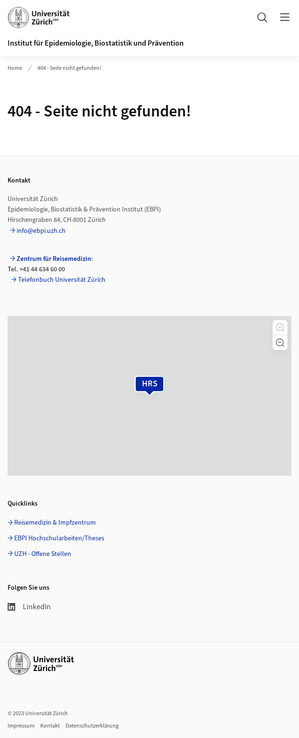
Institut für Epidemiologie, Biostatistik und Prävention (96, 43)
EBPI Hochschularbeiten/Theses (59, 538)
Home (15, 68)
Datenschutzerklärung (92, 726)
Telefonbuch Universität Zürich (61, 280)
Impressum (21, 726)
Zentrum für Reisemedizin (54, 259)
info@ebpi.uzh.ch (41, 231)
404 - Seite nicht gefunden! (69, 68)
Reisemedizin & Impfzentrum (55, 522)
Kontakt (50, 726)
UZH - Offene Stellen (42, 554)
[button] (280, 327)
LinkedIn (29, 607)
